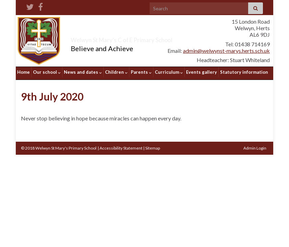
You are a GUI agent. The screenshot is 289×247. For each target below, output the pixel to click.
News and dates (83, 72)
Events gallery (201, 72)
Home (23, 72)
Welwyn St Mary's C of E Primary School (148, 38)
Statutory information (244, 72)
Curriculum (169, 72)
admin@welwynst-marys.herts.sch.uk (226, 50)
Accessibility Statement (121, 145)
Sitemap (152, 145)
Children (116, 72)
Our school (47, 72)
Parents (141, 72)
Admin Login (254, 145)
